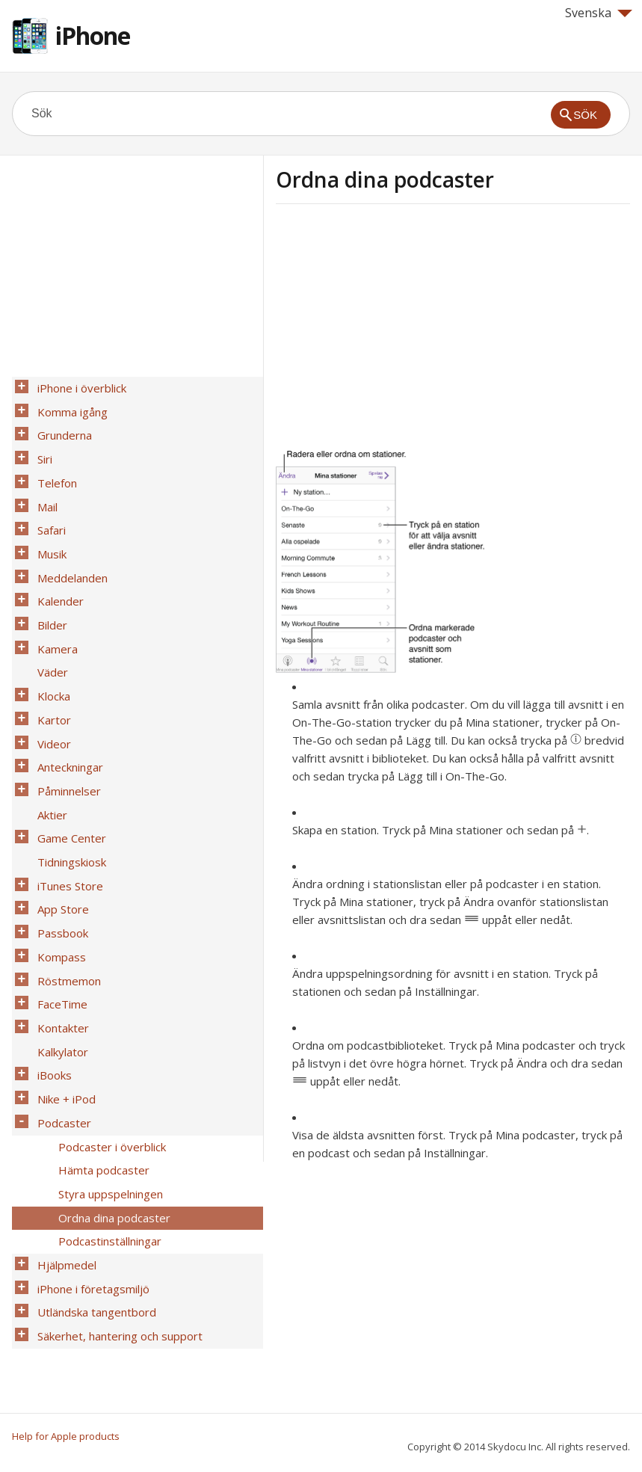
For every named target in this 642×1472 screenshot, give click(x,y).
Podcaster (60, 989)
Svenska (598, 12)
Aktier (48, 736)
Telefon (52, 464)
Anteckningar (66, 697)
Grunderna (60, 425)
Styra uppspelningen (106, 1047)
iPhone (92, 35)
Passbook (58, 833)
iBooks (50, 950)
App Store (58, 814)
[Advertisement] (401, 331)
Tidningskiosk (67, 775)
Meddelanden (68, 542)
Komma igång (68, 405)
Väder (48, 619)
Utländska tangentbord (92, 1144)
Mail (43, 483)
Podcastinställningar (105, 1086)
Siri (40, 444)
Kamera (53, 600)
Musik (47, 522)
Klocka (49, 639)
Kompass (57, 853)
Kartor (50, 658)
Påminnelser (64, 716)
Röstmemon (64, 872)
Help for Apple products (66, 1436)
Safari (47, 503)
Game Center (67, 755)
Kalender (56, 561)
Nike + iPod (62, 969)
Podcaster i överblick (107, 1008)
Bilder (48, 580)
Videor (50, 678)
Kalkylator (58, 930)
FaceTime (58, 891)
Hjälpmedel (62, 1105)
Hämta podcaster (99, 1027)
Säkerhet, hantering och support (115, 1164)
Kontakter (58, 911)
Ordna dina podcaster (110, 1066)
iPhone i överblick (77, 386)
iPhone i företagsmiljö (89, 1125)
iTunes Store (66, 794)
